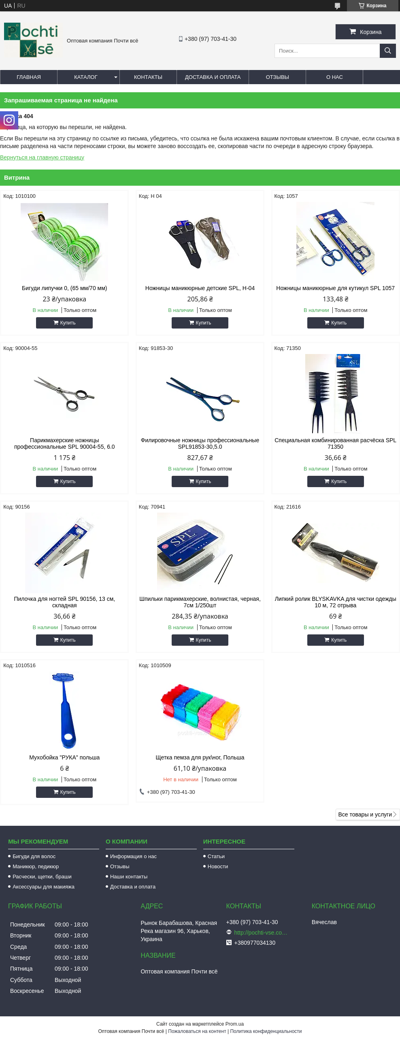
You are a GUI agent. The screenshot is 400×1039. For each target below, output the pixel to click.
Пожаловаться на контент (197, 1031)
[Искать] (388, 51)
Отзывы (277, 77)
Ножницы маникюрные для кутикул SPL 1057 (335, 288)
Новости (218, 866)
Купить (68, 323)
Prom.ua (235, 1024)
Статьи (216, 856)
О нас (334, 77)
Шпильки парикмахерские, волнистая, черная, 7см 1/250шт (200, 602)
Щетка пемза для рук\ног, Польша (199, 757)
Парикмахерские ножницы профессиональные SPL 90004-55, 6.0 (64, 443)
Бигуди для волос (34, 856)
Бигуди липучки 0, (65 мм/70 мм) (64, 288)
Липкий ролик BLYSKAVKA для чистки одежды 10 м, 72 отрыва (335, 602)
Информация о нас (133, 856)
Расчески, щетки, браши (42, 877)
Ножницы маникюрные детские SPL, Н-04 (200, 288)
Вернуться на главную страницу (42, 157)
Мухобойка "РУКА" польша (64, 757)
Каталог (85, 77)
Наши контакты (128, 877)
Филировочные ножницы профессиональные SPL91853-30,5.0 (200, 443)
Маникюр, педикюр (36, 866)
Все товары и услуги (365, 814)
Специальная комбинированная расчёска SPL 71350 (335, 443)
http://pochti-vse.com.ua (262, 932)
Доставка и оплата (212, 77)
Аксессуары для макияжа (43, 887)
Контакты (148, 77)
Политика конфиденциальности (266, 1031)
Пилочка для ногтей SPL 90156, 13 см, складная (64, 602)
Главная (29, 77)
